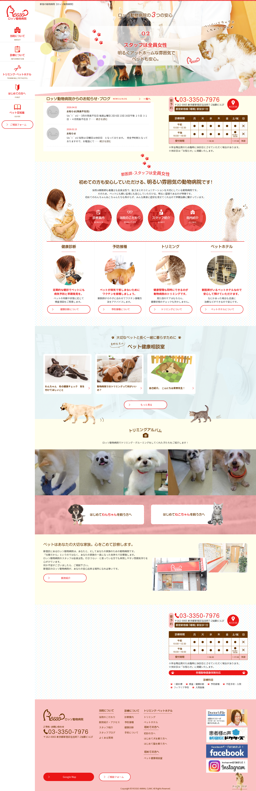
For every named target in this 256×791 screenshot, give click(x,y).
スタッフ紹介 (106, 727)
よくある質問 (106, 737)
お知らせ (71, 133)
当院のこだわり (107, 717)
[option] (145, 48)
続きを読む (102, 119)
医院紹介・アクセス (109, 722)
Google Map (69, 777)
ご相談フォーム (18, 124)
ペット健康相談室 (153, 758)
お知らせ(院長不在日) (78, 111)
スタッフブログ (107, 732)
